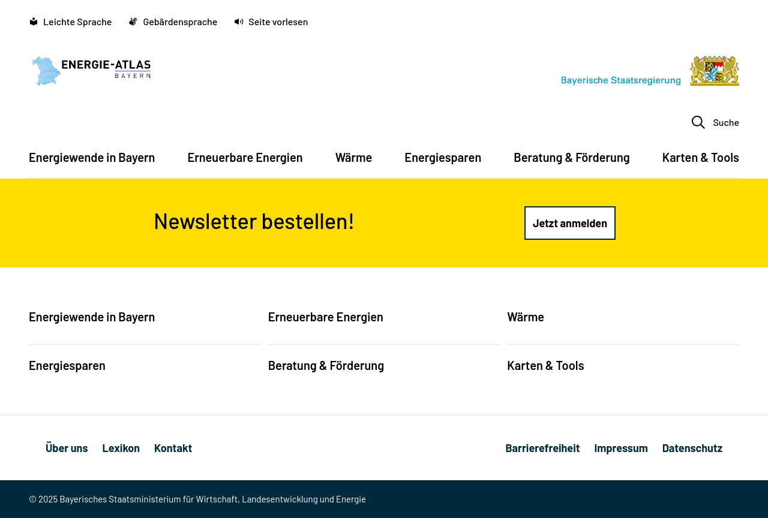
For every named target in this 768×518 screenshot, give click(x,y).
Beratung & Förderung (326, 365)
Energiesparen (67, 365)
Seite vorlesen (271, 21)
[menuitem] (92, 163)
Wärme (525, 316)
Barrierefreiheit (542, 447)
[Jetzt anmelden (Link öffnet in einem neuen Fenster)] (570, 223)
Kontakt (173, 447)
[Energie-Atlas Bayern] (91, 71)
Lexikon (121, 447)
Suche (715, 122)
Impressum (621, 447)
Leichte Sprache (70, 21)
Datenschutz (692, 447)
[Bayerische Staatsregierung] (650, 71)
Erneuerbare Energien (325, 316)
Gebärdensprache (172, 21)
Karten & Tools (545, 365)
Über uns (67, 447)
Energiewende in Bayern (92, 316)
